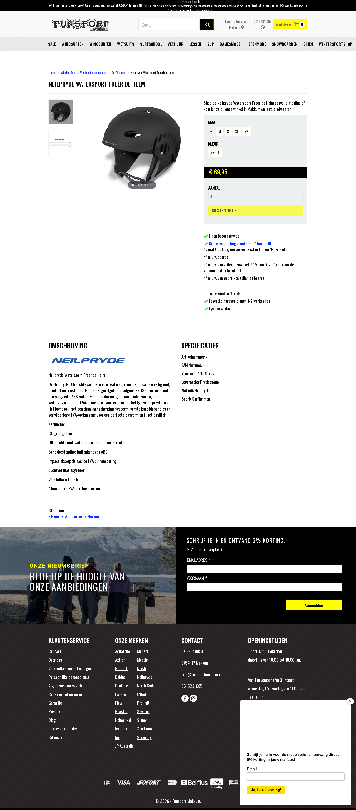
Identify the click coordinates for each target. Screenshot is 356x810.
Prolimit (143, 702)
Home (52, 72)
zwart (215, 152)
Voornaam (197, 578)
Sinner (142, 720)
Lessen (195, 44)
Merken (92, 516)
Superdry (144, 737)
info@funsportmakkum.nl (201, 674)
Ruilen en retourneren (65, 694)
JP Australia (124, 745)
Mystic (142, 659)
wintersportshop (335, 44)
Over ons (55, 659)
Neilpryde (144, 677)
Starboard (145, 728)
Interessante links (63, 728)
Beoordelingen (277, 717)
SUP (210, 44)
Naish (141, 668)
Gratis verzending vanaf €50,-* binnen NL (113, 5)
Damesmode (230, 44)
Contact (55, 651)
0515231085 (262, 24)
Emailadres (199, 560)
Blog (52, 720)
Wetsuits (125, 44)
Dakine (120, 677)
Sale (52, 44)
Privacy (54, 711)
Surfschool (151, 44)
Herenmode (256, 44)
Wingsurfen (100, 44)
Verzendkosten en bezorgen (70, 668)
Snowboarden (285, 44)
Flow (118, 702)
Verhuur (176, 44)
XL (237, 131)
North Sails (146, 685)
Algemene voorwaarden (66, 685)
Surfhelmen (118, 72)
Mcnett (142, 651)
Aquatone (122, 651)
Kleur (213, 144)
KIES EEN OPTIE (224, 210)
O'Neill (142, 694)
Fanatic (121, 694)
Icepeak (121, 728)
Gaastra (121, 711)
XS (247, 131)
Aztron (120, 659)
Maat (212, 122)
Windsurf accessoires (93, 72)
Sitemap (55, 737)
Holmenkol (123, 720)
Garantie (55, 702)
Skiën (308, 44)
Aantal (214, 188)
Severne (143, 711)
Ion (117, 737)
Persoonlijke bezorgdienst (69, 677)
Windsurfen (73, 44)
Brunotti (121, 668)
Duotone (121, 685)
